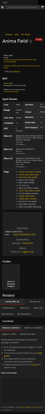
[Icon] (6, 49)
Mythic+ (17, 71)
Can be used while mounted (30, 172)
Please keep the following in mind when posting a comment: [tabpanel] (22, 374)
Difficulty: (9, 71)
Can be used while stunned (29, 190)
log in (22, 407)
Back (5, 2)
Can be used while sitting (29, 174)
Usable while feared (27, 196)
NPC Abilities (26, 34)
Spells (16, 34)
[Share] (42, 7)
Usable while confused (28, 198)
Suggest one (27, 251)
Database (8, 34)
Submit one (27, 243)
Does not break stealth (28, 177)
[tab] (12, 302)
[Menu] (2, 7)
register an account (32, 407)
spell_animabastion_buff (22, 234)
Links (40, 39)
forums (34, 364)
